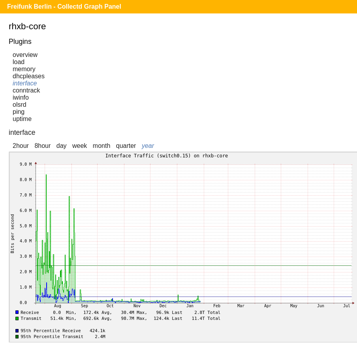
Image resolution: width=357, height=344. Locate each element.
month (101, 145)
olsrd (19, 104)
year (148, 145)
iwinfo (21, 97)
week (79, 145)
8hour (42, 145)
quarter (126, 145)
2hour (21, 145)
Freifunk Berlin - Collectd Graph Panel (64, 6)
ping (18, 111)
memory (24, 69)
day (61, 145)
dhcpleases (29, 76)
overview (25, 54)
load (18, 62)
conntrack (26, 90)
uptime (22, 118)
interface (25, 83)
